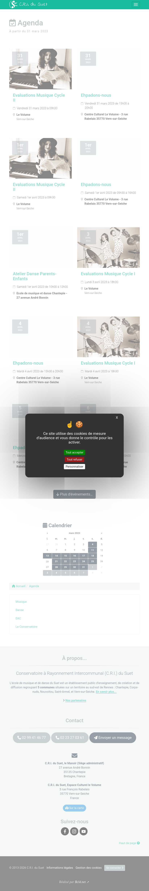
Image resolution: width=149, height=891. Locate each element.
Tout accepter (74, 452)
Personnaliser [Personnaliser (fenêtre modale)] (74, 466)
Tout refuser (74, 459)
